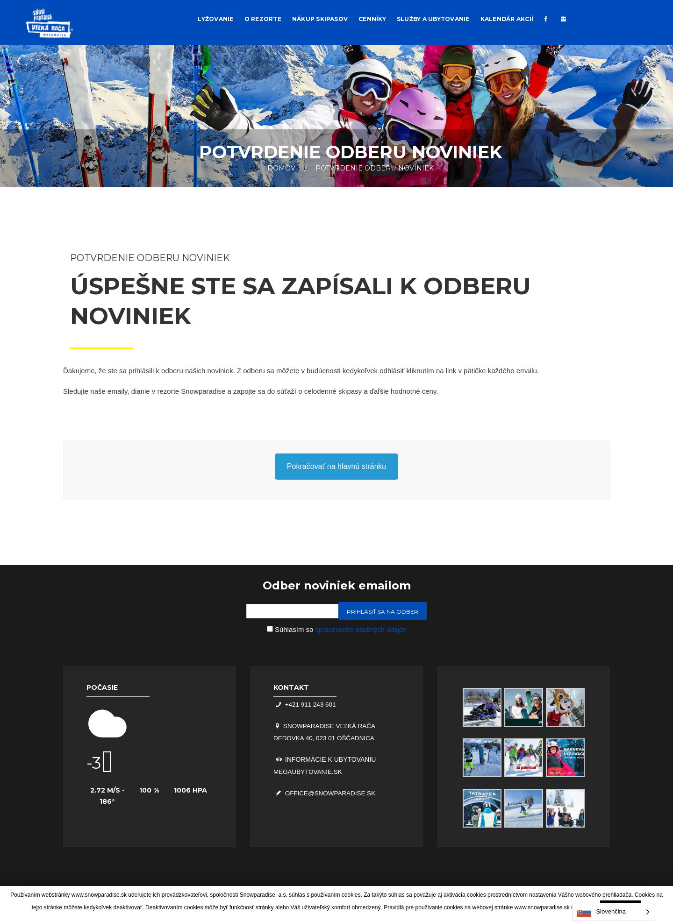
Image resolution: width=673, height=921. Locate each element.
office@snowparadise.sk (331, 793)
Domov (281, 168)
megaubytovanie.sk (309, 772)
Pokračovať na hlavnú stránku (336, 466)
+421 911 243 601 (310, 704)
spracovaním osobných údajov (361, 629)
